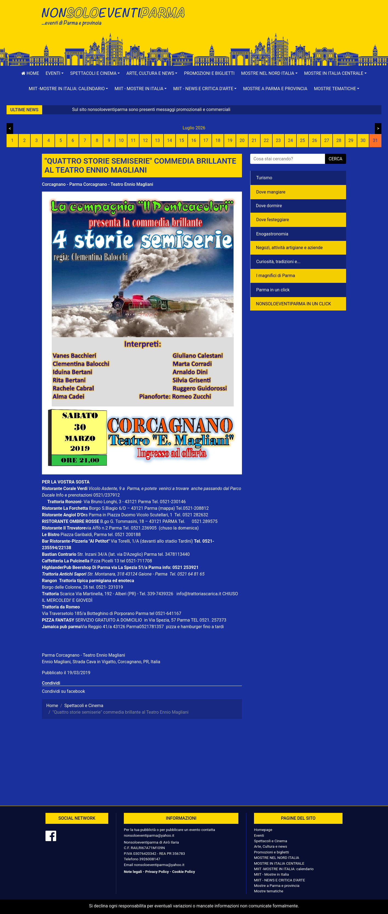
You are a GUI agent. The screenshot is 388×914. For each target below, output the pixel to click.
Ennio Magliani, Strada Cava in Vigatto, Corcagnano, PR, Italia (101, 661)
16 (193, 140)
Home (30, 73)
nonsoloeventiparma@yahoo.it (149, 835)
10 (121, 140)
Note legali (133, 871)
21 (254, 140)
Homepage (263, 829)
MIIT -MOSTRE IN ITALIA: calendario (284, 869)
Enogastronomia (272, 234)
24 (290, 140)
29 (351, 140)
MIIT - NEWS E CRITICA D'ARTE (279, 880)
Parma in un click (273, 289)
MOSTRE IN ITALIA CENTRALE (279, 863)
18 (217, 140)
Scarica (68, 593)
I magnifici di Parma (275, 275)
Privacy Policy (157, 871)
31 (375, 140)
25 (302, 140)
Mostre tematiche (268, 891)
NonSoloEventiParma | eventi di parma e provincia (116, 15)
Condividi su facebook (63, 691)
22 (266, 140)
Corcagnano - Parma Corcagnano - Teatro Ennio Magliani (97, 184)
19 (229, 140)
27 (326, 140)
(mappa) (167, 508)
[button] (54, 73)
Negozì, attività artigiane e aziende (289, 247)
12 (145, 140)
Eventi (259, 835)
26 (314, 140)
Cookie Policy (183, 871)
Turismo (264, 177)
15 (181, 140)
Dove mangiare (271, 192)
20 (241, 140)
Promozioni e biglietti (209, 73)
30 (363, 140)
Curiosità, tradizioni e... (278, 261)
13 (157, 140)
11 (133, 140)
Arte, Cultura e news (270, 846)
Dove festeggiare (272, 219)
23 (278, 140)
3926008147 (149, 859)
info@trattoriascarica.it (198, 593)
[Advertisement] (272, 22)
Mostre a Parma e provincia (275, 88)
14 (169, 140)
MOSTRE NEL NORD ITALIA (276, 857)
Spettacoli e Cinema (270, 841)
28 (338, 140)
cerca (335, 158)
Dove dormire (269, 205)
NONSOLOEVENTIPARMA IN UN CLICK (293, 303)
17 (205, 140)
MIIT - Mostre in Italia (271, 874)
